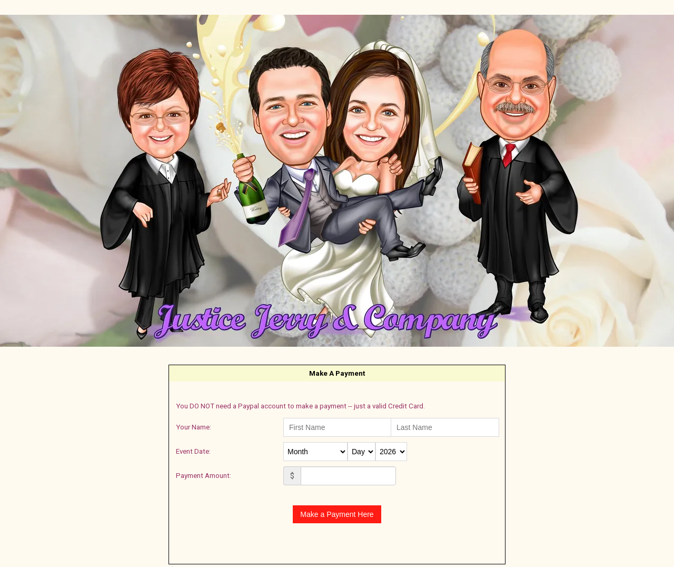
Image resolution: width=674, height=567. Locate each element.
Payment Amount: (203, 476)
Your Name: (193, 427)
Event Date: (193, 451)
